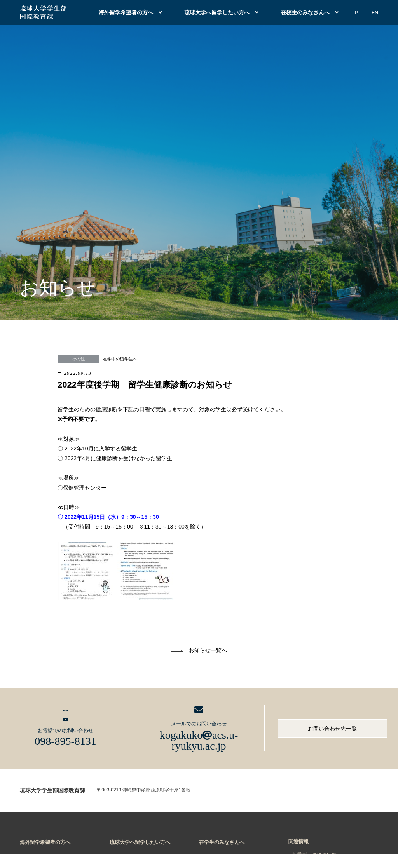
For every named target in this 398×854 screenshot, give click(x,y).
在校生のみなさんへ (305, 12)
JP (355, 13)
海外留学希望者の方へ (126, 12)
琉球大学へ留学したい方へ (217, 12)
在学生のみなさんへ (221, 842)
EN (375, 13)
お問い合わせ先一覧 (332, 728)
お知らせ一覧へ (208, 650)
